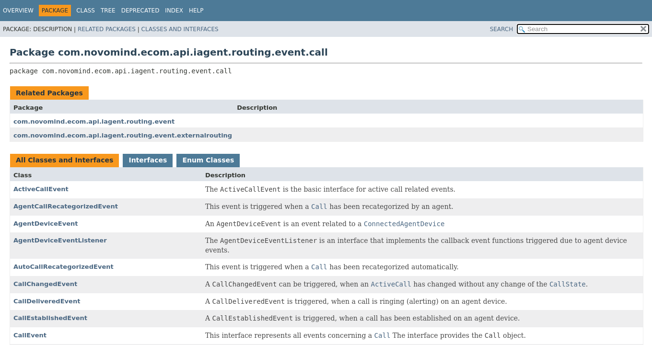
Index (174, 10)
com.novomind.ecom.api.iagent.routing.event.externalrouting (122, 135)
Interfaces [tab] (147, 160)
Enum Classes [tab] (208, 160)
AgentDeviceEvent (45, 223)
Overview (18, 10)
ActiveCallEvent (41, 189)
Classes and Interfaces (180, 29)
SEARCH (501, 29)
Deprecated (140, 10)
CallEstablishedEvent (50, 318)
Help (196, 10)
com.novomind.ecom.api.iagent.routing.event (94, 121)
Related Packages (107, 29)
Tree (108, 10)
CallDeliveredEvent (46, 301)
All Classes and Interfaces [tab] (64, 160)
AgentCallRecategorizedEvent (65, 206)
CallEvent (30, 335)
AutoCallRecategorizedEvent (63, 266)
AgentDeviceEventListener (60, 240)
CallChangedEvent (45, 284)
